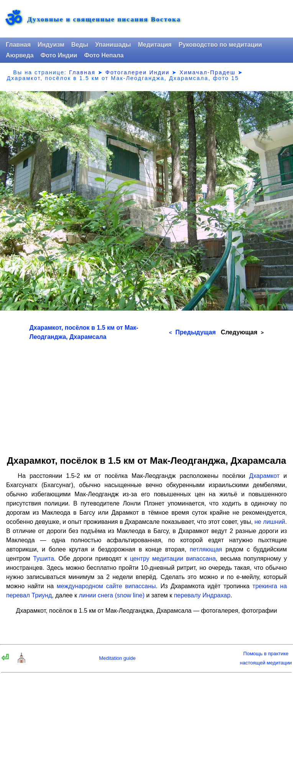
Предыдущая (192, 332)
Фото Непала (103, 55)
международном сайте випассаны (106, 586)
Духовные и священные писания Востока (104, 19)
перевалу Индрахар (202, 595)
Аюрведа (20, 55)
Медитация (154, 44)
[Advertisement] (147, 395)
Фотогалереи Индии (137, 72)
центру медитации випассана (173, 558)
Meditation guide (117, 658)
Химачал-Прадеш (207, 72)
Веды (79, 44)
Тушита (43, 558)
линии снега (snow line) (111, 595)
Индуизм (51, 44)
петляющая (205, 549)
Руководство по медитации (220, 44)
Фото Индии (59, 55)
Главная (18, 44)
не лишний (269, 522)
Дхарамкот (264, 476)
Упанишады (113, 44)
